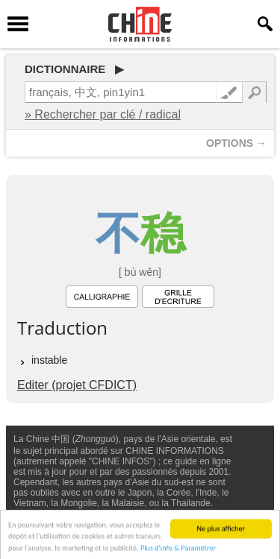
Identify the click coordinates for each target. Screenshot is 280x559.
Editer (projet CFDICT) (77, 385)
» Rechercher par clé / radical (103, 114)
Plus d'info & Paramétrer (178, 550)
